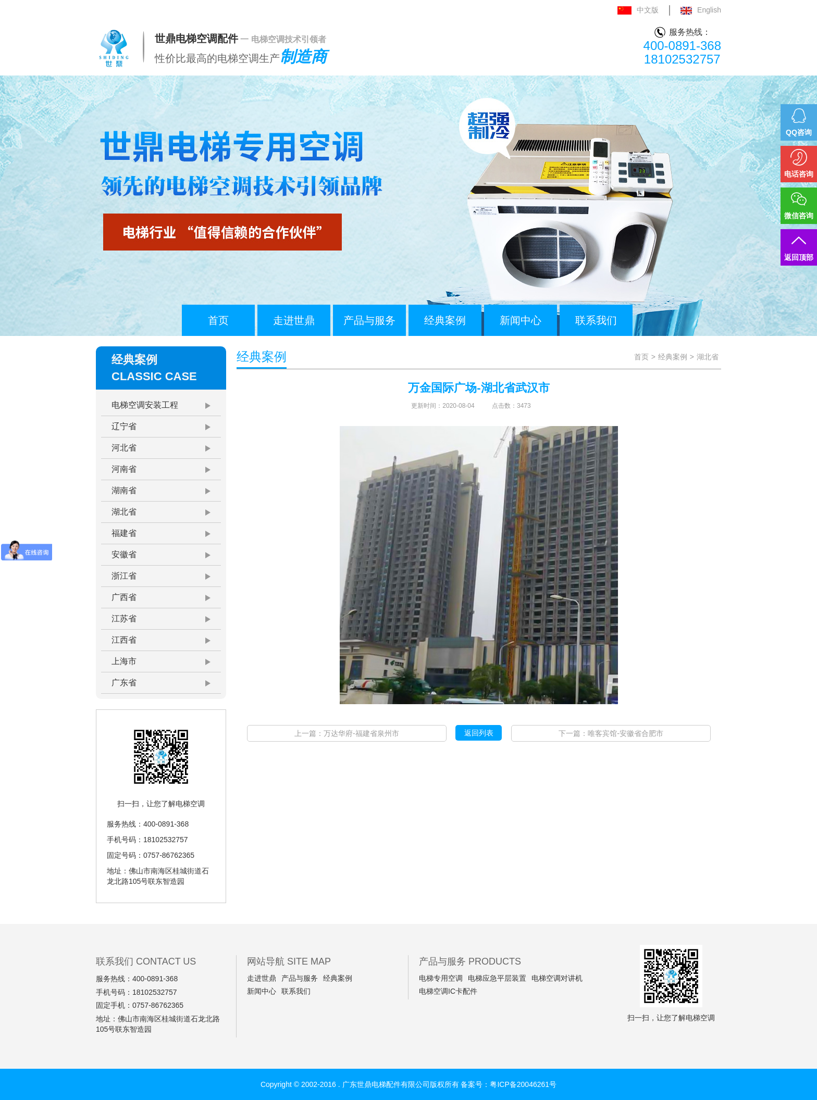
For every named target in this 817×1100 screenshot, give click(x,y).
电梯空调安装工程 (145, 405)
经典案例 (445, 320)
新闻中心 (520, 320)
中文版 (638, 10)
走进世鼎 (294, 320)
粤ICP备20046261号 (523, 1084)
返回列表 (478, 733)
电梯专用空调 (441, 978)
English (700, 10)
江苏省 (124, 618)
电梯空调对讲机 (557, 978)
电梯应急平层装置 (497, 978)
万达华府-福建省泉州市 (361, 733)
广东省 (124, 682)
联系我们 (596, 320)
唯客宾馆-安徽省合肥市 (625, 733)
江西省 (124, 639)
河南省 (124, 469)
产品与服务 (369, 320)
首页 (218, 320)
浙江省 (124, 575)
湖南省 (124, 490)
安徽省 (124, 554)
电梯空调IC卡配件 (448, 991)
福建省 (124, 533)
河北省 (124, 447)
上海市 (124, 661)
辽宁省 (124, 426)
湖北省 (124, 511)
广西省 (124, 597)
